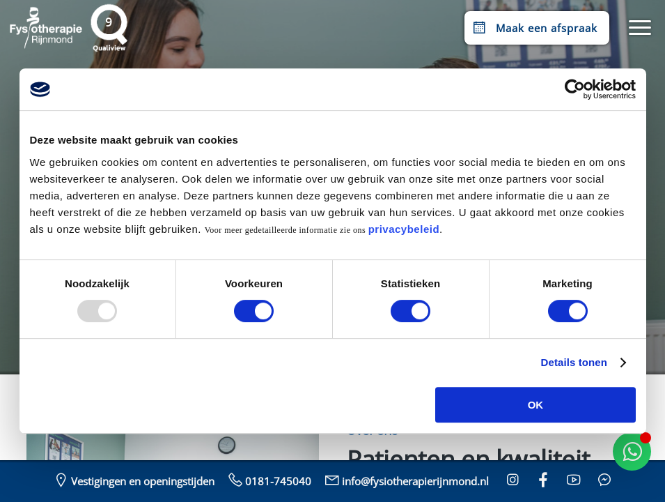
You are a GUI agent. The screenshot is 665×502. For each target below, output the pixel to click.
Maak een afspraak (533, 28)
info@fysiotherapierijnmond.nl (405, 480)
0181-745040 (268, 480)
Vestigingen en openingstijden (133, 480)
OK (536, 405)
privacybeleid (403, 229)
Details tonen (574, 362)
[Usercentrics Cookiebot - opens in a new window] (575, 89)
